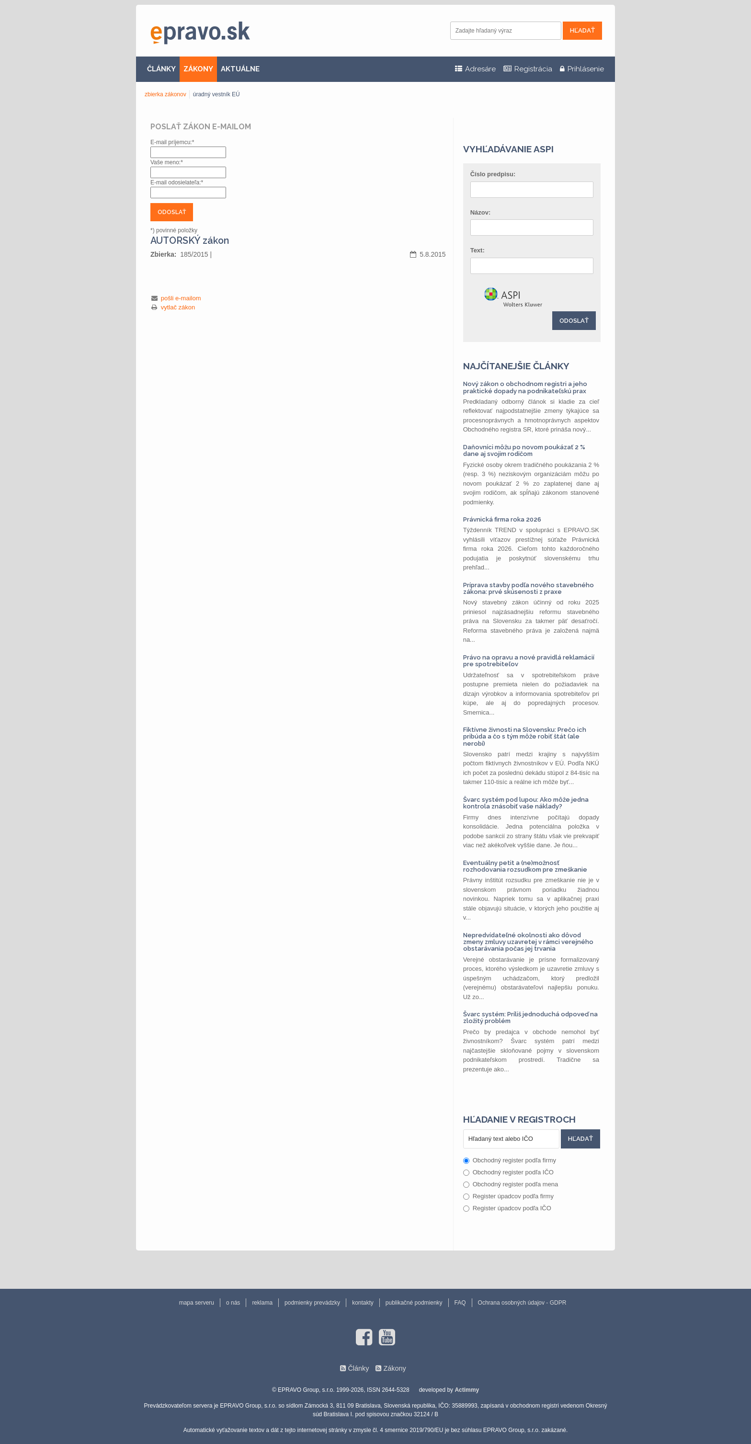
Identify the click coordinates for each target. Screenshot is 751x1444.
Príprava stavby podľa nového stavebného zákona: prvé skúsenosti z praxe (528, 588)
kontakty (363, 1302)
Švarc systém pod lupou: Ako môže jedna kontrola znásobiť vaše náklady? (526, 803)
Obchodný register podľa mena (510, 1184)
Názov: (480, 212)
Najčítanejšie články (516, 366)
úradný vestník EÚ (216, 94)
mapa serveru (196, 1302)
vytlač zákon (178, 307)
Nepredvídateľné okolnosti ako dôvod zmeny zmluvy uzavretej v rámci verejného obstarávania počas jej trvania (528, 942)
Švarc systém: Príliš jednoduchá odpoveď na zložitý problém (530, 1017)
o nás (233, 1302)
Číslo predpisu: (493, 174)
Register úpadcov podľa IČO (507, 1208)
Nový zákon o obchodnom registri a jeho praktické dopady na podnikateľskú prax (525, 387)
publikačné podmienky (414, 1302)
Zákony (394, 1368)
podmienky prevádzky (312, 1302)
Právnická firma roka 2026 (502, 519)
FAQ (460, 1302)
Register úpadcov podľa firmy (508, 1196)
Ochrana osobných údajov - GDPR (522, 1302)
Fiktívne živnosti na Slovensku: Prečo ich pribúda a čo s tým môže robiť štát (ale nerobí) (524, 736)
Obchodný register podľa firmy (509, 1160)
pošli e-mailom (181, 298)
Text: (477, 250)
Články (358, 1368)
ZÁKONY (198, 69)
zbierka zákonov (165, 94)
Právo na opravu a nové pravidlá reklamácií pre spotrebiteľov (528, 661)
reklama (262, 1302)
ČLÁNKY (161, 69)
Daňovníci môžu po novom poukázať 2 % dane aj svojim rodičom (524, 450)
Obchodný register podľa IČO (508, 1172)
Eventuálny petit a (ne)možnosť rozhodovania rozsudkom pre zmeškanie (525, 866)
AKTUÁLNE (240, 69)
